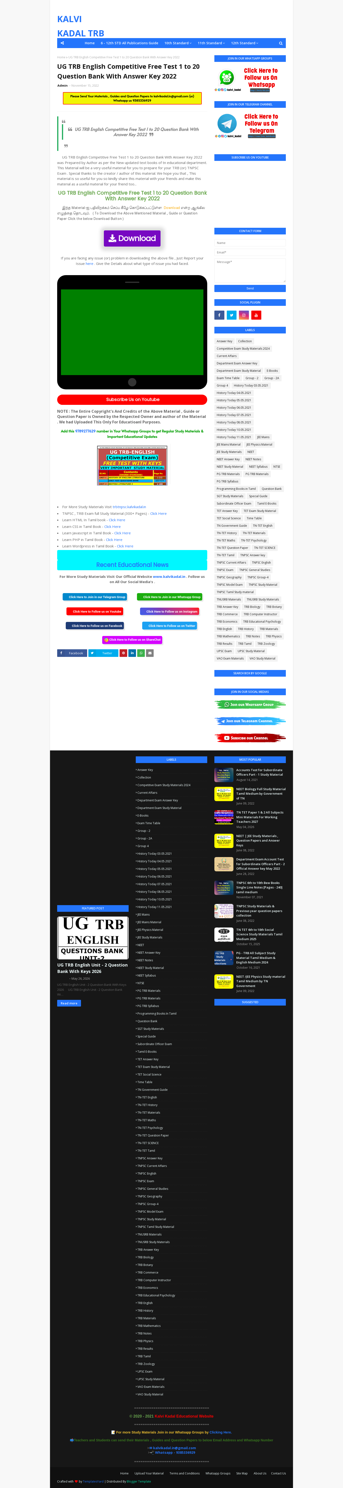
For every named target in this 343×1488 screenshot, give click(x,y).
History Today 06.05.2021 (234, 408)
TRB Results (224, 644)
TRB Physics (274, 636)
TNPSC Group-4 (257, 577)
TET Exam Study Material (260, 511)
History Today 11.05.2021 (234, 437)
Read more (69, 1003)
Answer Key (224, 341)
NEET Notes (253, 459)
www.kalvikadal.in (169, 576)
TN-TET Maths (226, 540)
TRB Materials (269, 629)
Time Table (254, 518)
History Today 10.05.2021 (234, 430)
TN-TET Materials (254, 533)
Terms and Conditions (185, 1473)
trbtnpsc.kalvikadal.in (129, 506)
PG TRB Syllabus (227, 481)
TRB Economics (227, 622)
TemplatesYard (93, 1481)
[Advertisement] (93, 827)
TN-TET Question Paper (232, 548)
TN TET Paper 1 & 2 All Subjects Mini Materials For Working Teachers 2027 (259, 817)
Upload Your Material (149, 1473)
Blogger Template (139, 1481)
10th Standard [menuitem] (176, 43)
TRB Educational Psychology (262, 622)
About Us (260, 1473)
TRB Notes (253, 636)
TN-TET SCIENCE (264, 548)
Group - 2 (252, 378)
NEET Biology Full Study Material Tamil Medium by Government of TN (261, 793)
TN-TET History (227, 533)
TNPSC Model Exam (230, 585)
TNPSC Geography (229, 577)
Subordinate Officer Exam (234, 503)
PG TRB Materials (228, 474)
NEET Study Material (230, 467)
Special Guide (258, 496)
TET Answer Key (227, 511)
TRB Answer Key (227, 607)
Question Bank (272, 489)
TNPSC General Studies (254, 570)
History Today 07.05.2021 (234, 415)
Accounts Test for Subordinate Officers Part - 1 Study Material (259, 772)
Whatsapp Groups (218, 1473)
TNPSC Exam (225, 570)
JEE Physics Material (259, 444)
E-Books (272, 371)
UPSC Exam (224, 651)
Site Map (242, 1473)
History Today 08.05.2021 (234, 422)
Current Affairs (227, 356)
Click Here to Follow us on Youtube (94, 611)
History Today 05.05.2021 (234, 400)
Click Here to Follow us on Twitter (169, 626)
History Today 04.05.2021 (234, 393)
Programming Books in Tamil (236, 489)
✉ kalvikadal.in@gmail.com (172, 1448)
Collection (245, 341)
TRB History (246, 629)
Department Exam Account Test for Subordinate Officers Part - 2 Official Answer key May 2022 (260, 864)
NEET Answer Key (228, 459)
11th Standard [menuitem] (210, 43)
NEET (250, 452)
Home (61, 57)
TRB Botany (274, 607)
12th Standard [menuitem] (243, 43)
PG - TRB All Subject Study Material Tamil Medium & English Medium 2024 (256, 957)
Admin (62, 85)
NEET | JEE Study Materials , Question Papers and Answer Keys (258, 840)
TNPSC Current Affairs (231, 562)
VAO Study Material (262, 658)
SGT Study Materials (230, 496)
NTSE (276, 467)
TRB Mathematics (228, 636)
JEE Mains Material (229, 444)
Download (132, 238)
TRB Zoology (266, 644)
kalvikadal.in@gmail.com (171, 96)
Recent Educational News (132, 565)
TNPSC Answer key (252, 555)
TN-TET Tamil (225, 555)
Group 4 (222, 385)
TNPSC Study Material (263, 585)
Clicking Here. (174, 1432)
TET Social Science (229, 518)
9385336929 (141, 100)
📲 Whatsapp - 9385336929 (172, 1452)
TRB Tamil (245, 644)
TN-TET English (262, 526)
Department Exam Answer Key (237, 363)
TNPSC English (261, 562)
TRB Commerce (227, 614)
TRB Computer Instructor (260, 614)
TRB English (224, 629)
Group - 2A (271, 378)
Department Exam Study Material (239, 371)
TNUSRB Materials (229, 599)
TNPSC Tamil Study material (235, 592)
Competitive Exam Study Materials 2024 (243, 349)
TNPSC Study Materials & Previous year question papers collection (259, 911)
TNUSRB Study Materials (263, 599)
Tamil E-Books (266, 503)
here (89, 263)
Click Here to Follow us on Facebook (94, 626)
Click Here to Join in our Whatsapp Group (169, 597)
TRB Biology (252, 607)
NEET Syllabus (258, 467)
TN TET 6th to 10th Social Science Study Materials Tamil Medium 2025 (259, 934)
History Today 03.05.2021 (251, 385)
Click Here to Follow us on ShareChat (132, 640)
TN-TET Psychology (254, 540)
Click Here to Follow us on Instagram (169, 611)
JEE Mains (263, 437)
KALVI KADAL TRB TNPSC (80, 33)
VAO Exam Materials (230, 658)
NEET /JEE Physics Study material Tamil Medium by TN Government (260, 981)
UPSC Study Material (251, 651)
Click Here (158, 513)
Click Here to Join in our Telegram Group (94, 597)
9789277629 (85, 430)
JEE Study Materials (229, 452)
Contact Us (278, 1473)
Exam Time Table (228, 378)
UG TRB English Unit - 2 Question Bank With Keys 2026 (92, 968)
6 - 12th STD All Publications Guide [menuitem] (129, 43)
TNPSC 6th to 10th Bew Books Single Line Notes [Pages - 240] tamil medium (259, 887)
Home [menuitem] (90, 43)
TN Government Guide (232, 526)
